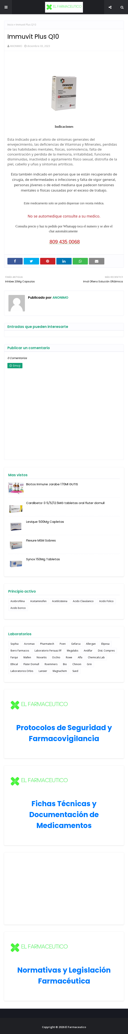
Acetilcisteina (59, 601)
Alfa (80, 657)
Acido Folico (106, 601)
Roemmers (51, 664)
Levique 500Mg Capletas (45, 521)
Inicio (10, 24)
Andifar (88, 650)
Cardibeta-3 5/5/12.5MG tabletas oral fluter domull (65, 503)
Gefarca (75, 644)
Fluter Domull (31, 664)
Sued (75, 671)
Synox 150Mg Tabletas (43, 559)
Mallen (27, 657)
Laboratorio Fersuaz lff (48, 650)
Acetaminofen (38, 601)
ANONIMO (16, 46)
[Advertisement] (64, 888)
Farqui (14, 657)
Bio (65, 664)
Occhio (56, 657)
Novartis (42, 657)
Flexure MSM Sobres (41, 540)
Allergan (91, 644)
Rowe (69, 657)
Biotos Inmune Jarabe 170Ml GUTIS (52, 484)
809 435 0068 (65, 241)
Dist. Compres (106, 650)
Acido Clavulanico (83, 601)
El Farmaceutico (75, 1027)
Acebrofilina (17, 601)
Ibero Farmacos (19, 650)
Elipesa (105, 644)
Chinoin (76, 664)
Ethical (14, 664)
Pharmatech (47, 644)
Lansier (43, 671)
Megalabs (72, 650)
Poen (63, 644)
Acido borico (18, 608)
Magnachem (60, 671)
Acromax (29, 644)
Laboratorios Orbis (21, 671)
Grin (89, 664)
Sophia (14, 644)
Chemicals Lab (96, 657)
